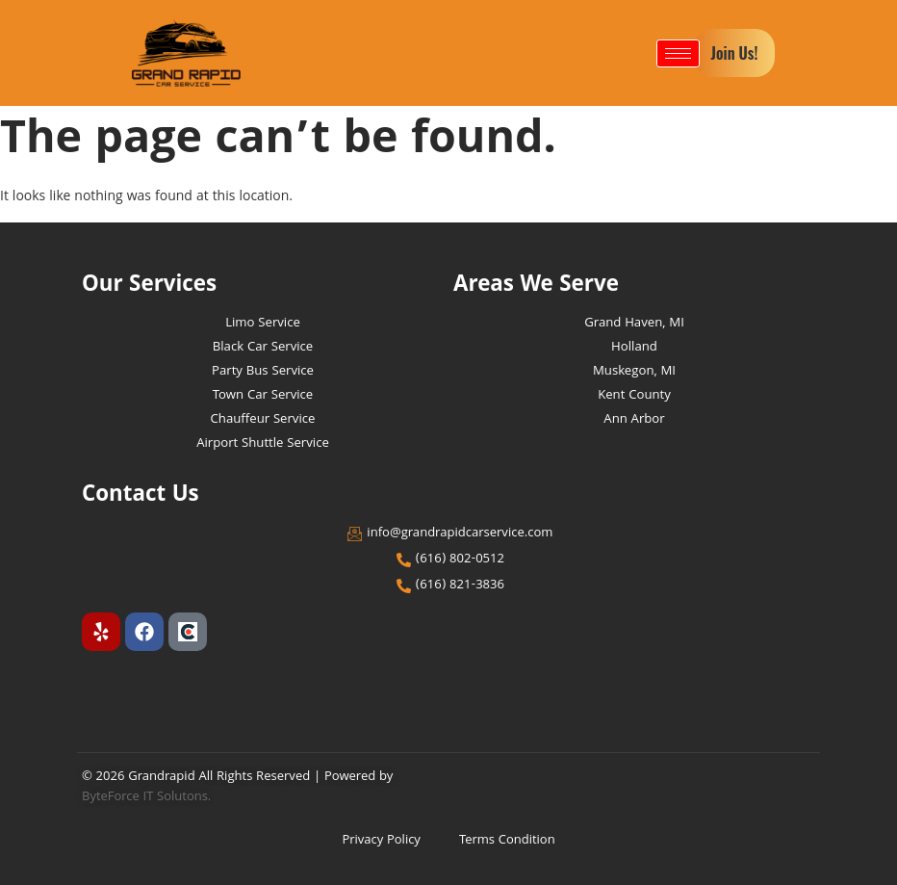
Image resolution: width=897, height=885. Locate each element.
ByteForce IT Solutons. (147, 797)
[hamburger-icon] (678, 53)
